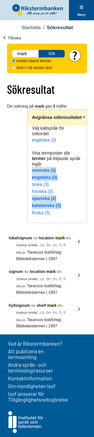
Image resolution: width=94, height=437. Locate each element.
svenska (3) (44, 170)
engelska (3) (44, 139)
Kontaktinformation (30, 378)
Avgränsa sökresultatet (56, 117)
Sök (51, 53)
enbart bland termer (34, 61)
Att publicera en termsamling (26, 354)
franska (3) (42, 191)
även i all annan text (34, 67)
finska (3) (41, 212)
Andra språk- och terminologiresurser (30, 367)
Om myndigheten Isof (31, 386)
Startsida (31, 27)
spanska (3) (44, 198)
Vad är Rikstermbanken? (35, 343)
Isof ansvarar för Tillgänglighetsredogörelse (38, 397)
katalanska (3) (46, 205)
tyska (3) (40, 184)
